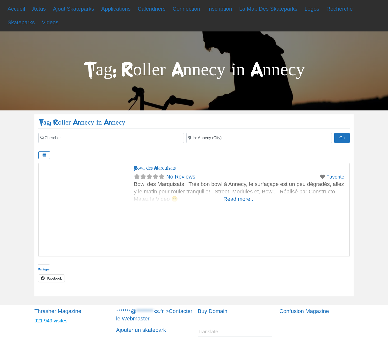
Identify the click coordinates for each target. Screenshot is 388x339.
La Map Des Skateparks (268, 9)
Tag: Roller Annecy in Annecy (81, 122)
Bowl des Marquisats (155, 168)
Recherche (339, 9)
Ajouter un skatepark (141, 330)
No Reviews (180, 177)
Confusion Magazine (304, 311)
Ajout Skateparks (73, 9)
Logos (311, 9)
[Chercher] (111, 138)
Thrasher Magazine (57, 311)
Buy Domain (212, 311)
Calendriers (152, 9)
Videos (50, 22)
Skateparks (21, 22)
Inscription (219, 9)
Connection (186, 9)
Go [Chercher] (344, 137)
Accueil (16, 9)
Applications (116, 9)
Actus (39, 9)
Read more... (239, 199)
